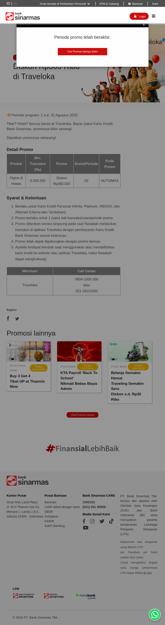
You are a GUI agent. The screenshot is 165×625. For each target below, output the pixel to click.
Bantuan (135, 3)
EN (15, 3)
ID (8, 3)
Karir (154, 3)
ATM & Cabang (109, 3)
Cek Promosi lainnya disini (82, 51)
